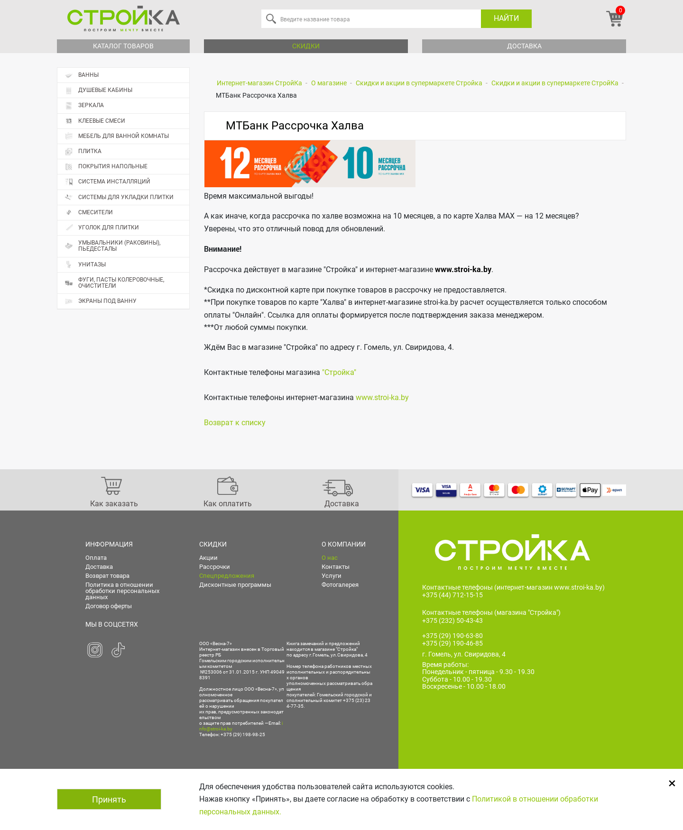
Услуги (332, 576)
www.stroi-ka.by (463, 269)
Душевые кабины (98, 90)
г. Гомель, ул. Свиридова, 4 (464, 654)
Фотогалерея (340, 585)
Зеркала (84, 105)
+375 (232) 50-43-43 (452, 620)
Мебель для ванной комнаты (117, 136)
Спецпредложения (226, 576)
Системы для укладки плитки (119, 197)
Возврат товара (107, 576)
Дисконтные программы (235, 585)
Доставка (524, 46)
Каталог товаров (123, 46)
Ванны (82, 75)
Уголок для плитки (102, 227)
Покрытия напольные (127, 167)
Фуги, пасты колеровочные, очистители (114, 282)
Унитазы (85, 264)
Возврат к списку (235, 422)
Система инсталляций (107, 181)
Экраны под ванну (101, 301)
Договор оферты (108, 606)
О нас (330, 558)
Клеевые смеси (95, 121)
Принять (109, 799)
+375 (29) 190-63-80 (452, 635)
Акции (208, 558)
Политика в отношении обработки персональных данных (122, 591)
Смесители (89, 212)
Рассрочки (214, 567)
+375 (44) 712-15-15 (452, 595)
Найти (506, 18)
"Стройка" (339, 372)
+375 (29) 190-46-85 (452, 644)
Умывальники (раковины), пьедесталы (112, 245)
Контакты (336, 567)
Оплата (96, 558)
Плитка (127, 152)
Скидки (306, 46)
